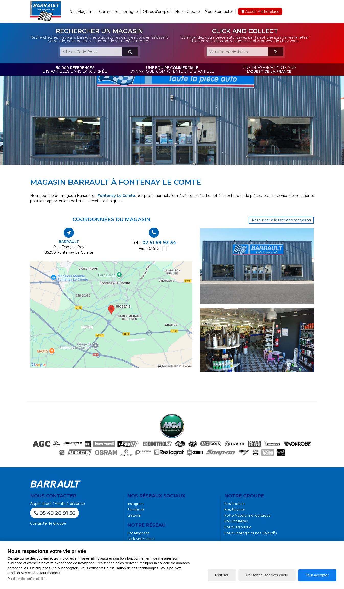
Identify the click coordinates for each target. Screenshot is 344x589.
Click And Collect (141, 539)
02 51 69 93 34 (159, 242)
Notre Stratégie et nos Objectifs (250, 533)
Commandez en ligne (118, 11)
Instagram (135, 504)
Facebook (135, 510)
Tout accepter (317, 575)
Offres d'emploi (156, 11)
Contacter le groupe (48, 523)
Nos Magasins (81, 11)
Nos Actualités (236, 521)
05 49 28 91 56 (54, 513)
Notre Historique (237, 527)
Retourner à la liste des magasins (281, 220)
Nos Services (234, 510)
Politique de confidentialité (26, 579)
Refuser (222, 575)
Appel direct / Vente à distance (57, 503)
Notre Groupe (187, 11)
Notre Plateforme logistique (247, 515)
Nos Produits (234, 504)
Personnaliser (267, 575)
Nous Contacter (219, 11)
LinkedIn (134, 515)
